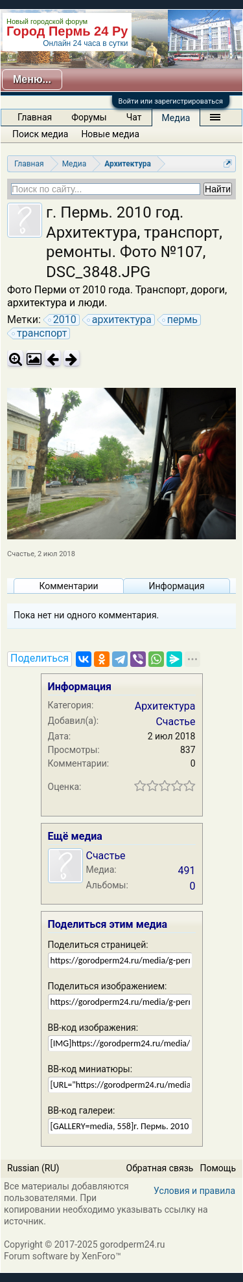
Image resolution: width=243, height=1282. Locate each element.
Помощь (218, 1168)
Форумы (88, 117)
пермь (180, 320)
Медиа (176, 118)
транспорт (40, 333)
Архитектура (165, 706)
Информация (176, 586)
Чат (134, 117)
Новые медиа (110, 134)
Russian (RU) (33, 1168)
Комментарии (68, 586)
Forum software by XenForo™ (62, 1256)
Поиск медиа (40, 134)
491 (187, 870)
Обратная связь (160, 1168)
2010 (62, 320)
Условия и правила (194, 1191)
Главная (34, 117)
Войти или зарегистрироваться (171, 101)
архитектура (120, 320)
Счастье (20, 554)
